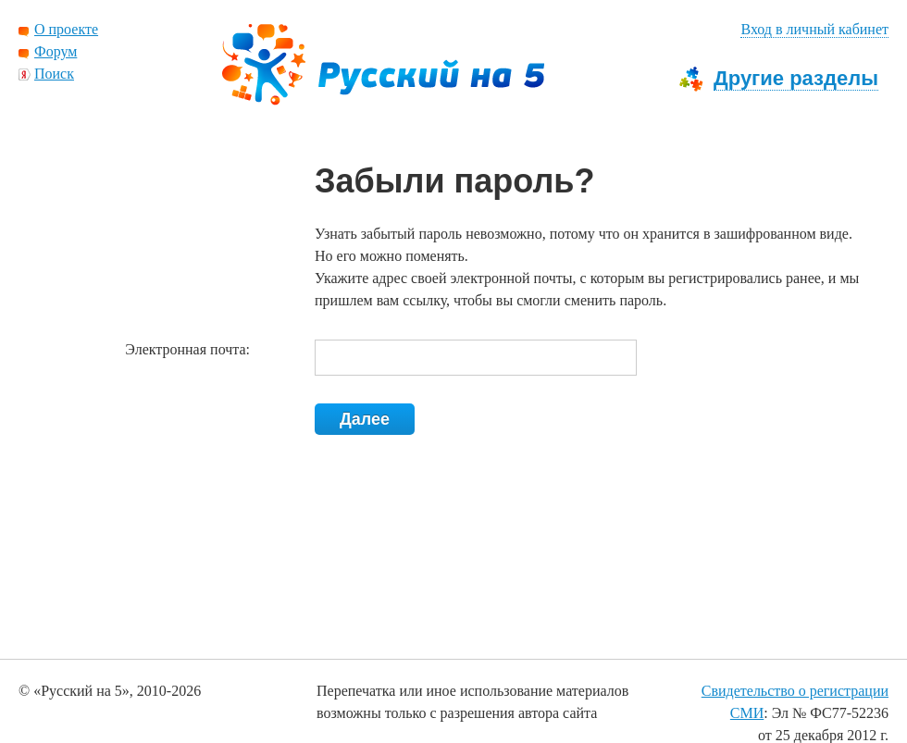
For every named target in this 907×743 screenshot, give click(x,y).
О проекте (66, 29)
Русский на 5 (383, 64)
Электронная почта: (187, 349)
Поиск (54, 73)
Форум (55, 51)
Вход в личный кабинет (814, 29)
